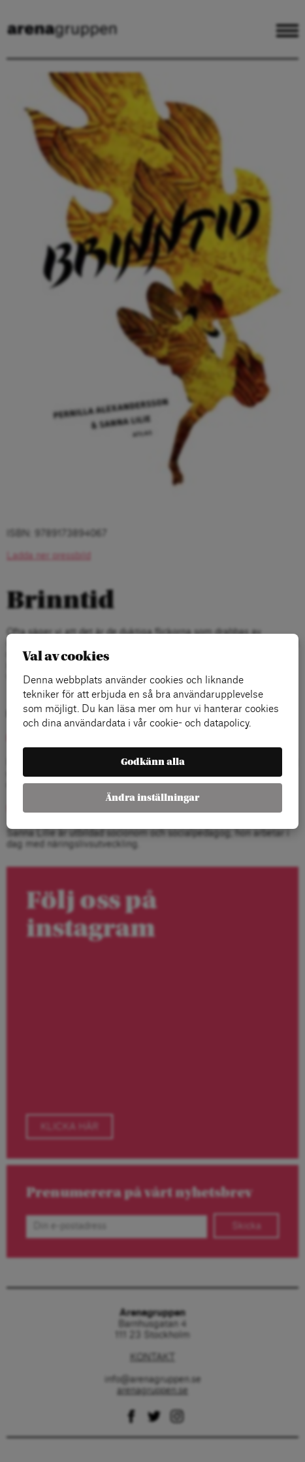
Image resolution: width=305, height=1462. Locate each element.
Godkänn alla (153, 762)
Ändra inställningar (152, 797)
